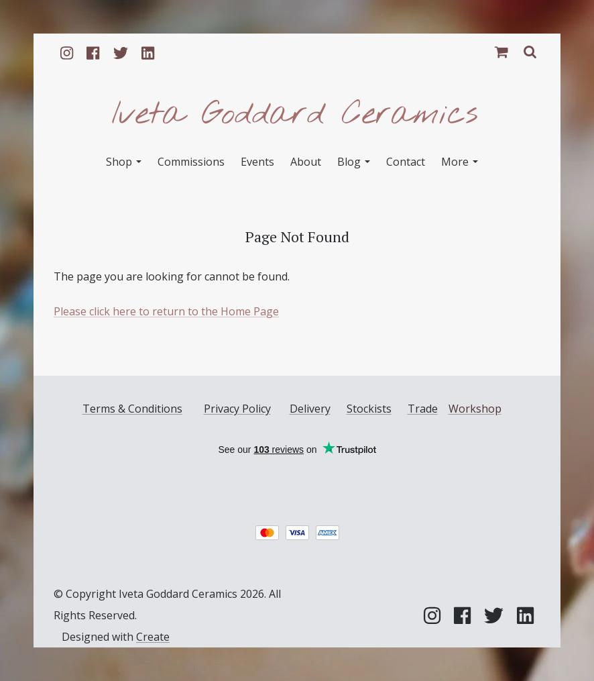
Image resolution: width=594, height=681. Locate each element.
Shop (123, 161)
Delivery (310, 408)
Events (257, 161)
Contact (405, 161)
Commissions (191, 161)
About (305, 161)
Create (153, 636)
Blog (353, 161)
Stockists (369, 408)
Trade (423, 408)
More (459, 161)
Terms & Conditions (132, 408)
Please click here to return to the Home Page (166, 311)
